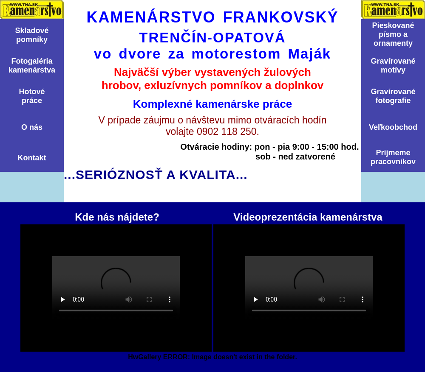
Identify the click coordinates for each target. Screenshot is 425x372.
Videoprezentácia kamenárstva (309, 288)
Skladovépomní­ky (31, 35)
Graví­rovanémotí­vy (393, 65)
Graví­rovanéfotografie (393, 96)
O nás (31, 127)
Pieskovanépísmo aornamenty (393, 34)
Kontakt (32, 158)
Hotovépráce (32, 96)
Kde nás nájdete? (116, 288)
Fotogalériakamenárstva (31, 65)
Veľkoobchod (393, 127)
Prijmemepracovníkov (393, 157)
